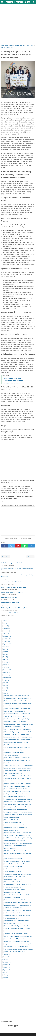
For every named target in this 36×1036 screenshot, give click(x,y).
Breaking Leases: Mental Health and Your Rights (16, 794)
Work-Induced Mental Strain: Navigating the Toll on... (17, 874)
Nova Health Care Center (10, 931)
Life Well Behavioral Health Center (12, 822)
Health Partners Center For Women (13, 858)
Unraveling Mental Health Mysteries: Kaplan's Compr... (18, 936)
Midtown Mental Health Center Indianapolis (15, 845)
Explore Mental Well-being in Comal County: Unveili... (17, 770)
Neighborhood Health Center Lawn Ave (14, 752)
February (6, 628)
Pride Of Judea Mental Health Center (13, 887)
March (6, 626)
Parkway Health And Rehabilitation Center (15, 721)
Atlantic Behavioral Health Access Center (14, 876)
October (6, 641)
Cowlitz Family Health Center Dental (13, 380)
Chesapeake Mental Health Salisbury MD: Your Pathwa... (18, 778)
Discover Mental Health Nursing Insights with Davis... (17, 757)
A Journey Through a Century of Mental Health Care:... (18, 783)
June (5, 651)
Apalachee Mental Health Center (10, 602)
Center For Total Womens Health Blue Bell (14, 711)
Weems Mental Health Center (11, 918)
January (6, 631)
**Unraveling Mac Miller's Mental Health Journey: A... (17, 928)
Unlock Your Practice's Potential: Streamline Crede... (17, 768)
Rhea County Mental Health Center (13, 879)
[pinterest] (18, 545)
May (5, 654)
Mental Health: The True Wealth (12, 892)
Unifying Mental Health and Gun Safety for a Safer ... (17, 708)
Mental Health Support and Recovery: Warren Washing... (18, 838)
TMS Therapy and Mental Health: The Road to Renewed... (18, 949)
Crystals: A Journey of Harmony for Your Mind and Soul (18, 765)
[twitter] (11, 545)
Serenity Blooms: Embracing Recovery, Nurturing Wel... (18, 843)
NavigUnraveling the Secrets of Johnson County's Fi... (18, 944)
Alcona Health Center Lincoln (11, 763)
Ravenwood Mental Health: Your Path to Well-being (17, 861)
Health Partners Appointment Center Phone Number (15, 563)
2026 (5, 620)
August (6, 646)
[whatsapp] (24, 545)
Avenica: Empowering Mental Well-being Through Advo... (18, 807)
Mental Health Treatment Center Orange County (16, 734)
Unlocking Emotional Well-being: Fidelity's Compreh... (17, 739)
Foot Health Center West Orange (12, 706)
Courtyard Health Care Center (12, 383)
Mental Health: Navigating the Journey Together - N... (17, 905)
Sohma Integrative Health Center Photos (14, 840)
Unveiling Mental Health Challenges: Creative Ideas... (17, 915)
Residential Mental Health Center (12, 923)
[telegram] (31, 545)
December (7, 636)
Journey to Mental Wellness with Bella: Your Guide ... (17, 801)
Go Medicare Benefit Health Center (13, 866)
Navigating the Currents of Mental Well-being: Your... (17, 760)
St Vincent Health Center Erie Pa (12, 882)
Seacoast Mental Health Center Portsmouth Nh (16, 742)
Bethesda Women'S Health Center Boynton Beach (16, 695)
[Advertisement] (18, 25)
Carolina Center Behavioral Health (12, 871)
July (5, 649)
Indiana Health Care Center (11, 830)
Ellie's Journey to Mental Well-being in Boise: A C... (16, 750)
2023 (5, 959)
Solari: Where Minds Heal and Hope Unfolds (15, 851)
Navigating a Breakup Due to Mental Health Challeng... (18, 799)
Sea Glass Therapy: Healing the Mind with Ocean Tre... (18, 853)
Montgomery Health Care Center (12, 913)
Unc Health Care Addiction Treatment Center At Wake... (18, 804)
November (7, 638)
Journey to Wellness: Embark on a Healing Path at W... (18, 832)
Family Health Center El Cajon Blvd (13, 773)
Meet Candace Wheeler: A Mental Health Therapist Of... (18, 791)
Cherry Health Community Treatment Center (15, 788)
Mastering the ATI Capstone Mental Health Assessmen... (18, 814)
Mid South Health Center (10, 848)
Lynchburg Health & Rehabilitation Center (14, 869)
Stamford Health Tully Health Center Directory (13, 587)
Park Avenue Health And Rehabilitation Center (16, 946)
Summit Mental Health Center (11, 744)
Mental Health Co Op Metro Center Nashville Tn (16, 933)
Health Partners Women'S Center (12, 856)
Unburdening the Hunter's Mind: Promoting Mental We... (18, 724)
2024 (5, 667)
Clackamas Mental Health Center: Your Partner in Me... (18, 776)
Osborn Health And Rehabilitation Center (14, 951)
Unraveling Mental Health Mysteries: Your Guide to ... (17, 938)
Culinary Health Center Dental (11, 781)
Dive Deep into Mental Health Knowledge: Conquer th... (18, 812)
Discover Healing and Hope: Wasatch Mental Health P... (18, 835)
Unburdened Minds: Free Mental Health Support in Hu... (18, 737)
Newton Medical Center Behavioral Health (14, 726)
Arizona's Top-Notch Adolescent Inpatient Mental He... (18, 825)
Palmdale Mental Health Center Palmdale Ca (15, 809)
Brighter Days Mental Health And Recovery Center (14, 607)
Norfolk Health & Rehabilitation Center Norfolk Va (16, 941)
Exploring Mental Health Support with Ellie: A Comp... (17, 747)
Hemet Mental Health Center (11, 755)
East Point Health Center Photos (12, 378)
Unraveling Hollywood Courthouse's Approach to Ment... (18, 729)
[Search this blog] (34, 2)
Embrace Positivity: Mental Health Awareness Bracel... (18, 703)
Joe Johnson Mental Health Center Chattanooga (14, 582)
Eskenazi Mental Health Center (12, 897)
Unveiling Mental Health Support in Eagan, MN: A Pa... (18, 910)
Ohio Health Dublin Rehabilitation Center (12, 613)
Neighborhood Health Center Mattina (13, 907)
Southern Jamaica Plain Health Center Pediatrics (16, 920)
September (7, 644)
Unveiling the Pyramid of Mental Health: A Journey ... (17, 863)
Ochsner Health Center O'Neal (11, 817)
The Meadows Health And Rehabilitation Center (16, 701)
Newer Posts (5, 557)
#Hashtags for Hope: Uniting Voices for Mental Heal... (18, 732)
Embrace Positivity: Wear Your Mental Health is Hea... (17, 894)
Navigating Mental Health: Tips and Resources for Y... (17, 698)
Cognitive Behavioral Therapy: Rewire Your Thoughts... (18, 713)
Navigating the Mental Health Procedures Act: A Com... (18, 884)
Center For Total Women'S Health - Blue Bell (15, 716)
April (5, 623)
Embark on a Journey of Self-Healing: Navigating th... (17, 719)
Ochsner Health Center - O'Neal (12, 819)
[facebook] (4, 545)
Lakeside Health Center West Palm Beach (14, 889)
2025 (5, 633)
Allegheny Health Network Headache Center (15, 796)
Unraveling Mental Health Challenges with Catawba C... (18, 786)
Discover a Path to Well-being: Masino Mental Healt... (17, 926)
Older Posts (30, 557)
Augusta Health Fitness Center (9, 597)
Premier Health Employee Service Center (12, 592)
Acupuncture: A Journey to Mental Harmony (15, 827)
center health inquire (18, 2)
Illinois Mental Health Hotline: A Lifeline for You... (16, 900)
